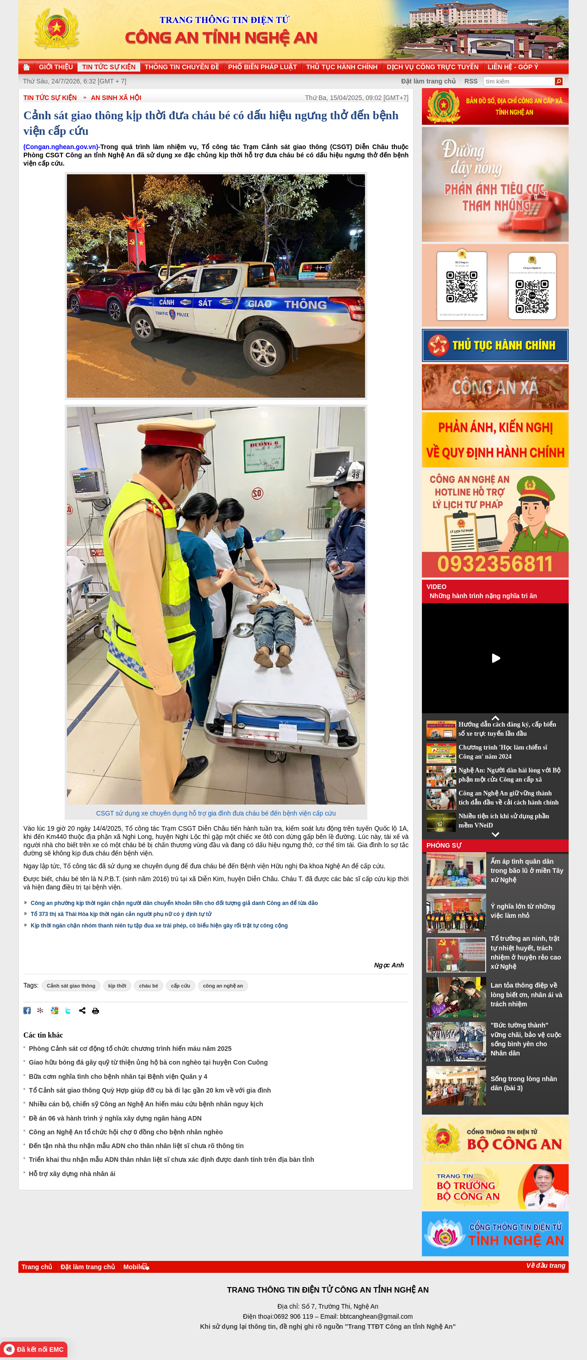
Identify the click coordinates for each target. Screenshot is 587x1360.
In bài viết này (95, 1010)
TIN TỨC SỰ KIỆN (50, 97)
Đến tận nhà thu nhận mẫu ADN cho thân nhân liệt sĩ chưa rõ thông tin (136, 1145)
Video (436, 586)
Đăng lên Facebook (27, 1010)
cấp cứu (180, 985)
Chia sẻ (82, 1010)
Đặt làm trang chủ (428, 81)
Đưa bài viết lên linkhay (40, 1010)
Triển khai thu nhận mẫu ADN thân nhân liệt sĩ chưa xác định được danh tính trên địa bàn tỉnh (171, 1159)
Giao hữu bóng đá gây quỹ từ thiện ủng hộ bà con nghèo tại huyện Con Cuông (148, 1062)
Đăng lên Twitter (68, 1010)
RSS (471, 81)
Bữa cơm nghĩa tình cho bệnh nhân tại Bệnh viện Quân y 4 (118, 1076)
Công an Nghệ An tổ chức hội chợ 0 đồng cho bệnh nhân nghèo (126, 1132)
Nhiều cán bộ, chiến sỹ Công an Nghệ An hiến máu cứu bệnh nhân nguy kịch (146, 1104)
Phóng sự (443, 845)
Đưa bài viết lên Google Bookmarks (54, 1010)
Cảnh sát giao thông (71, 985)
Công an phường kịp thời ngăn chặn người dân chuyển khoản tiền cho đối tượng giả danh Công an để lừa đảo (174, 903)
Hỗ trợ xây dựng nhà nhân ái (72, 1173)
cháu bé (148, 985)
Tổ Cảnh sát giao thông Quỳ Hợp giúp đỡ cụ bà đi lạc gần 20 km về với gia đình (150, 1090)
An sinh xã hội (116, 97)
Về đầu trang (545, 1265)
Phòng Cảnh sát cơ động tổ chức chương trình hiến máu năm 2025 (130, 1048)
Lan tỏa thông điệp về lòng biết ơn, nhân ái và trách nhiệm (526, 995)
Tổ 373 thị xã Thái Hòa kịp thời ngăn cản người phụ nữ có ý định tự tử (121, 914)
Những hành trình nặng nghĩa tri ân (483, 596)
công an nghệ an (223, 985)
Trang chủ (37, 1267)
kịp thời (117, 985)
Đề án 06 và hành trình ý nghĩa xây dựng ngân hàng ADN (115, 1118)
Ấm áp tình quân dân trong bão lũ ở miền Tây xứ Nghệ (527, 871)
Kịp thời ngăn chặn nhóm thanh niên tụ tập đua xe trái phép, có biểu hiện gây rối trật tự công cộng (159, 925)
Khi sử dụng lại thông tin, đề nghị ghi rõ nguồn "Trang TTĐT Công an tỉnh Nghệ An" (328, 1326)
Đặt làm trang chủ (88, 1267)
